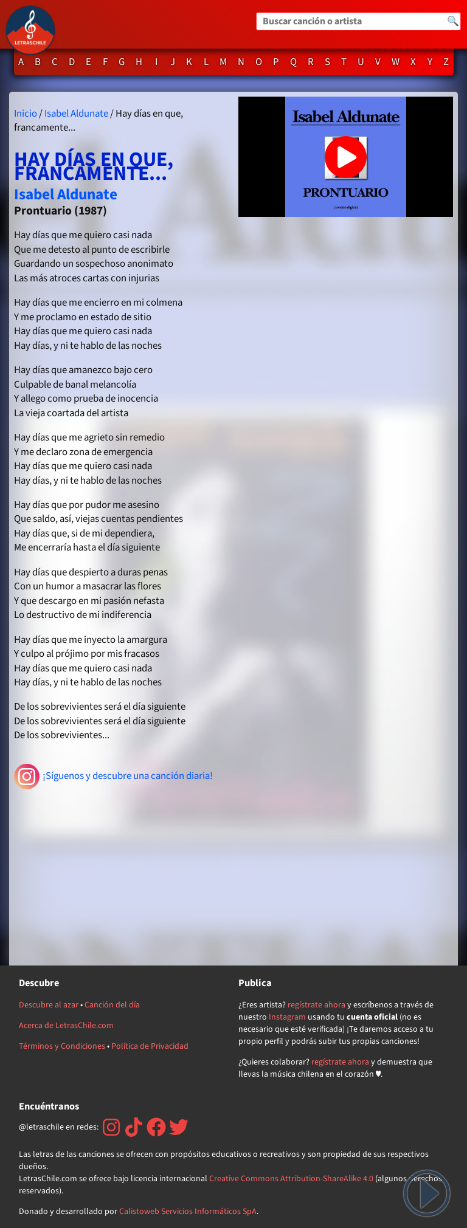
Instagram (287, 1017)
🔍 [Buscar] (453, 21)
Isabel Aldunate (76, 113)
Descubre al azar (48, 1005)
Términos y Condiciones (62, 1046)
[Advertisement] (121, 876)
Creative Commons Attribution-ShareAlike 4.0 (291, 1179)
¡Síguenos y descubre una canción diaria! (113, 776)
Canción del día (112, 1005)
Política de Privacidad (150, 1046)
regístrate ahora (316, 1005)
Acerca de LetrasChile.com (66, 1026)
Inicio (25, 113)
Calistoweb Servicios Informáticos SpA (188, 1212)
